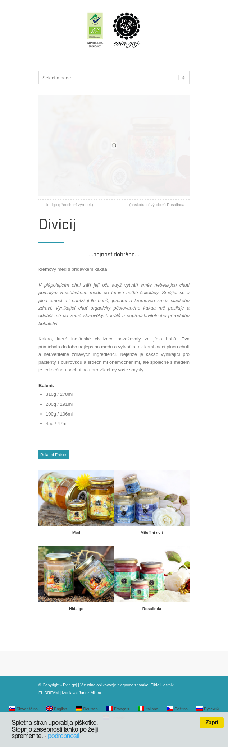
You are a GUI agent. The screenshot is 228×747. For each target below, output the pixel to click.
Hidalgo (50, 226)
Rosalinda (175, 226)
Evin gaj (70, 706)
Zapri (211, 722)
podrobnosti (63, 735)
